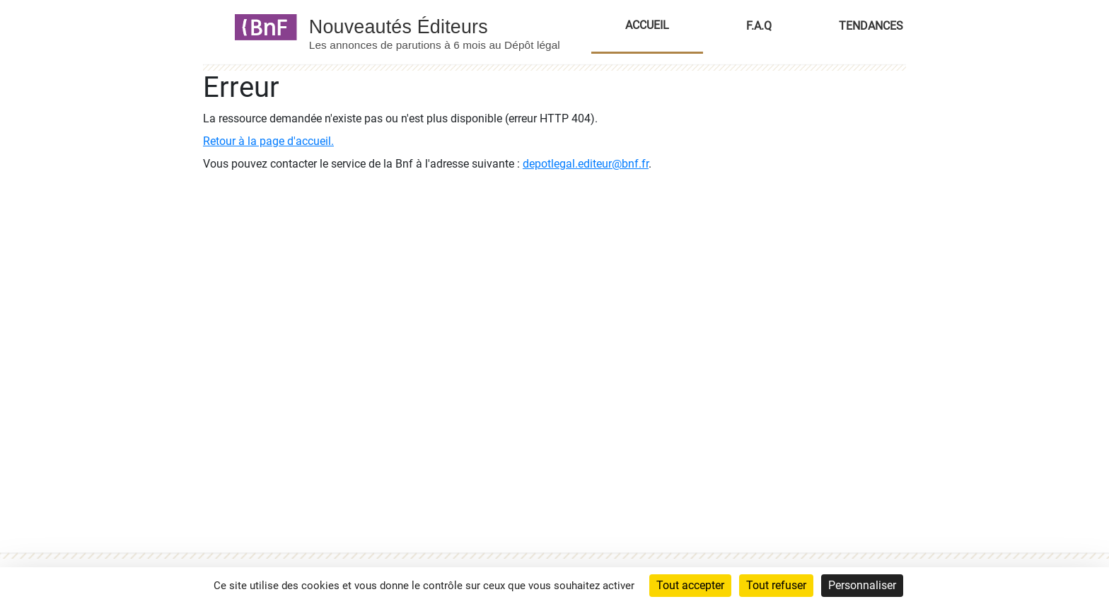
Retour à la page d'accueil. (268, 141)
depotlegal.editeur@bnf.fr (586, 163)
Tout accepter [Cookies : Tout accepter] (690, 585)
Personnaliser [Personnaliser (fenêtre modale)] (862, 585)
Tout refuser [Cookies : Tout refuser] (776, 585)
